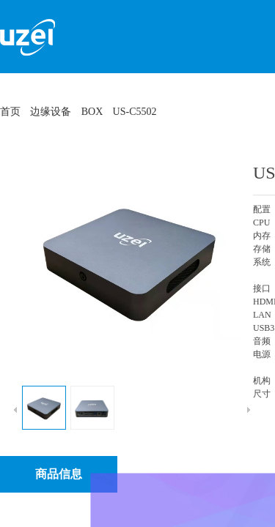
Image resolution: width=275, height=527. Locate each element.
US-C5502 (135, 111)
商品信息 (58, 474)
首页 (10, 111)
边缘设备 (50, 111)
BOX (92, 111)
